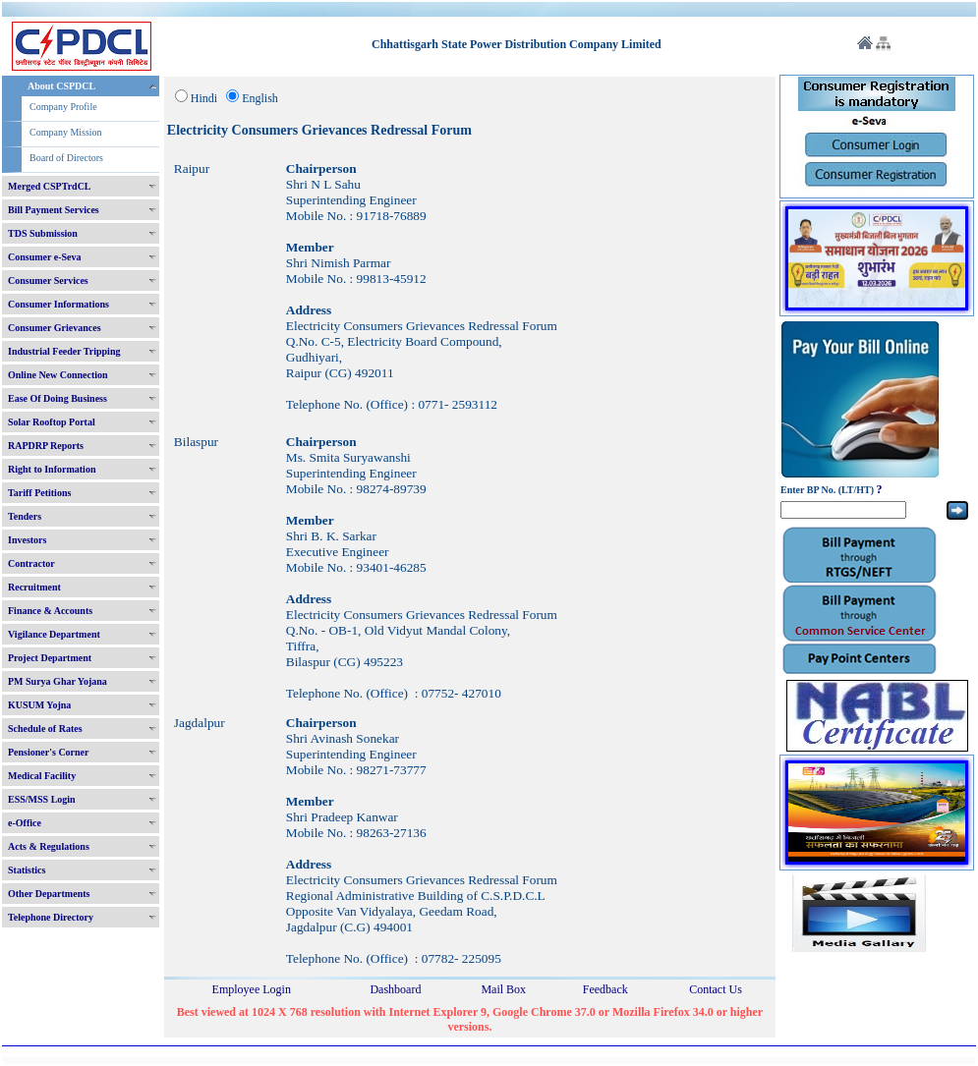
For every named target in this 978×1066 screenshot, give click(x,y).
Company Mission (65, 132)
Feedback (605, 989)
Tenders (24, 516)
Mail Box (503, 989)
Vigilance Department (54, 634)
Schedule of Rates (45, 728)
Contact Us (715, 989)
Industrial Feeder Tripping (64, 351)
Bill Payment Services (53, 209)
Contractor (31, 563)
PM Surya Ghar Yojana (57, 681)
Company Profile (63, 106)
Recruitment (34, 587)
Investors (27, 539)
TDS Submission (43, 233)
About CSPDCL (61, 86)
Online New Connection (58, 374)
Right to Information (51, 469)
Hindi (204, 98)
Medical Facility (42, 775)
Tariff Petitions (39, 492)
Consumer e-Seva (45, 257)
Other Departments (48, 893)
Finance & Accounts (50, 610)
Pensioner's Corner (48, 752)
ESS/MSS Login (42, 799)
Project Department (49, 657)
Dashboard (395, 989)
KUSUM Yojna (39, 705)
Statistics (26, 870)
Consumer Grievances (54, 327)
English (260, 98)
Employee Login (251, 989)
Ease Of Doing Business (57, 398)
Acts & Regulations (48, 846)
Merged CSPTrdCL (49, 186)
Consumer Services (48, 280)
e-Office (24, 822)
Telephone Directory (50, 917)
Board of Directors (66, 157)
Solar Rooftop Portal (51, 422)
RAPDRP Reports (46, 445)
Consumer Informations (58, 304)
